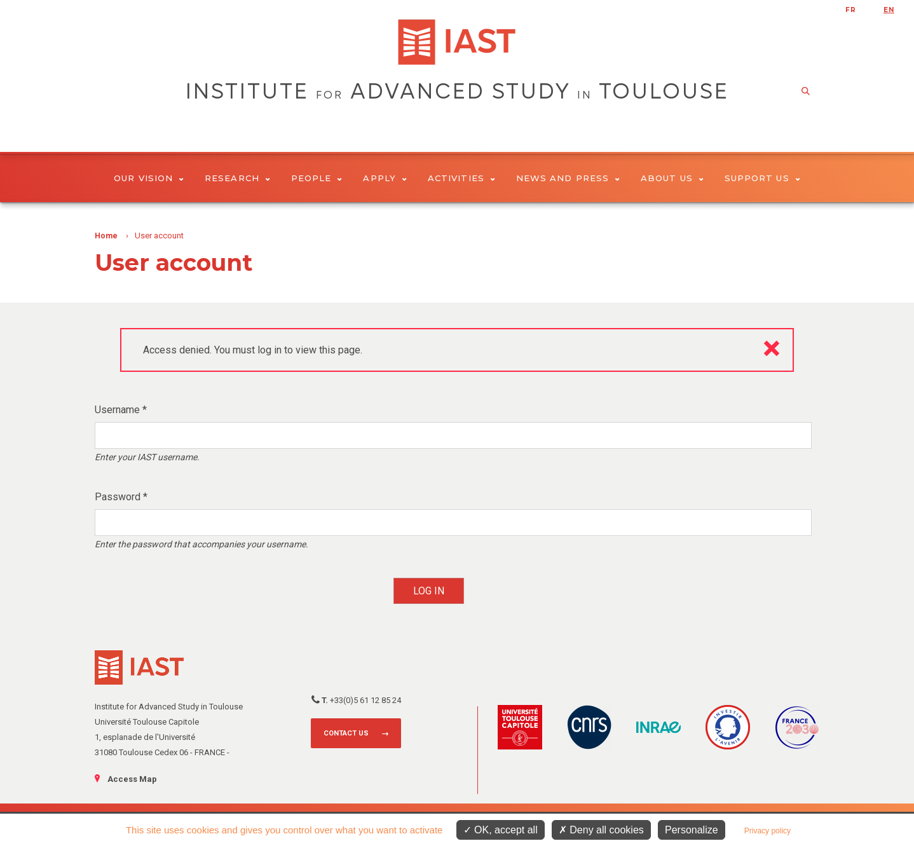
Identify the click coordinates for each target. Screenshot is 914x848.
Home (106, 235)
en (888, 10)
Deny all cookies (601, 829)
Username (121, 410)
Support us (762, 178)
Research (237, 178)
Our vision (149, 178)
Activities (461, 178)
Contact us (346, 733)
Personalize (691, 829)
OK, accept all (500, 829)
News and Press (568, 178)
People (317, 178)
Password (121, 497)
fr (850, 10)
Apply (385, 178)
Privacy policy (767, 830)
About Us (672, 178)
